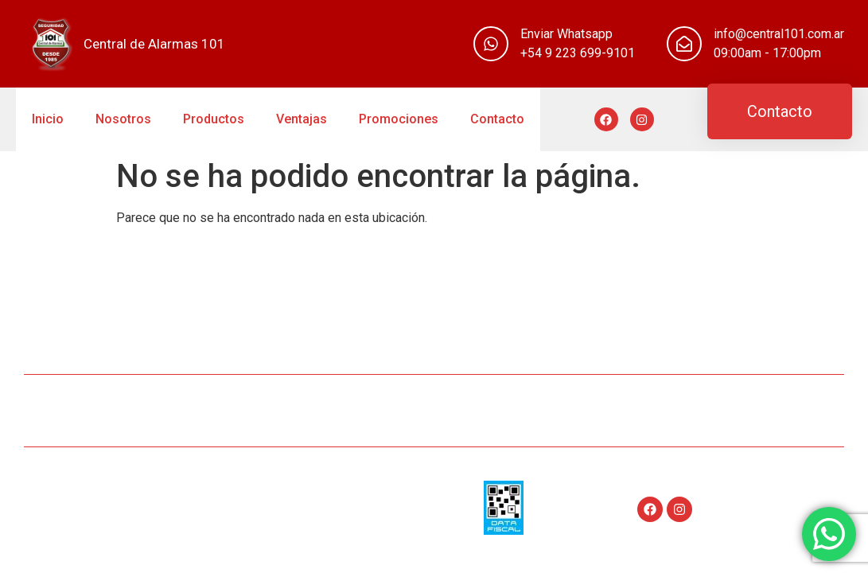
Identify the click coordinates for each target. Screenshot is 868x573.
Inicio (48, 119)
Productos (213, 119)
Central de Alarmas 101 (154, 44)
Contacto (497, 119)
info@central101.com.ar (779, 33)
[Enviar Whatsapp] (490, 43)
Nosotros (123, 119)
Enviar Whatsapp (566, 33)
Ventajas (301, 119)
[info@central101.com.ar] (684, 43)
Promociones (398, 119)
